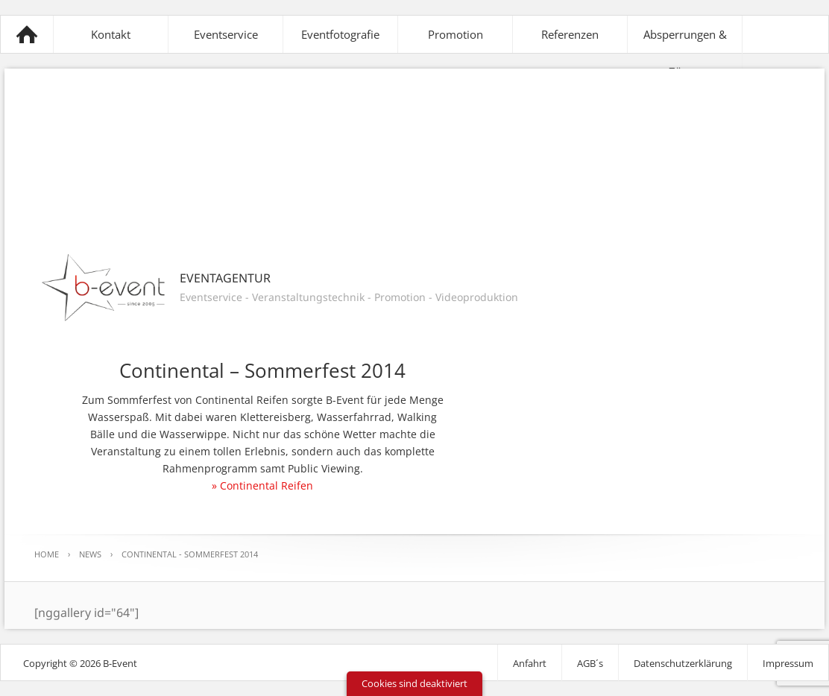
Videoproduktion (476, 297)
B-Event (27, 34)
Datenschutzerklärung (683, 663)
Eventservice (226, 34)
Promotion (455, 34)
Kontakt (110, 34)
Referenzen (570, 34)
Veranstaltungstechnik (308, 297)
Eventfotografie (340, 34)
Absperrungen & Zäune (685, 53)
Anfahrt (529, 663)
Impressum (788, 663)
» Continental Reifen (262, 485)
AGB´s (590, 663)
